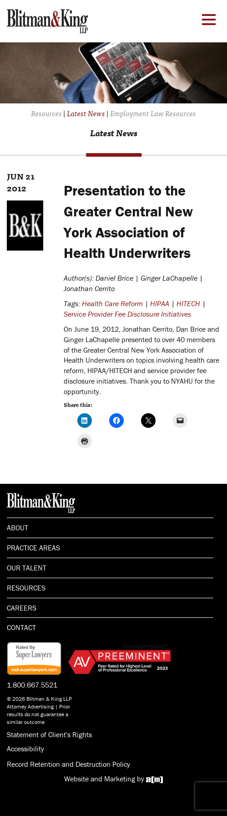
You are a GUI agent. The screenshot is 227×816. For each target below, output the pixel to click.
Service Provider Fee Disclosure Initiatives (127, 313)
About (17, 527)
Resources (26, 587)
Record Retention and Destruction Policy (68, 764)
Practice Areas (33, 547)
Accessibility (25, 748)
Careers (21, 607)
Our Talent (26, 567)
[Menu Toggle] (208, 19)
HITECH (188, 303)
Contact (21, 627)
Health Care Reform (112, 303)
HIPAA (159, 303)
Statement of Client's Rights (49, 734)
